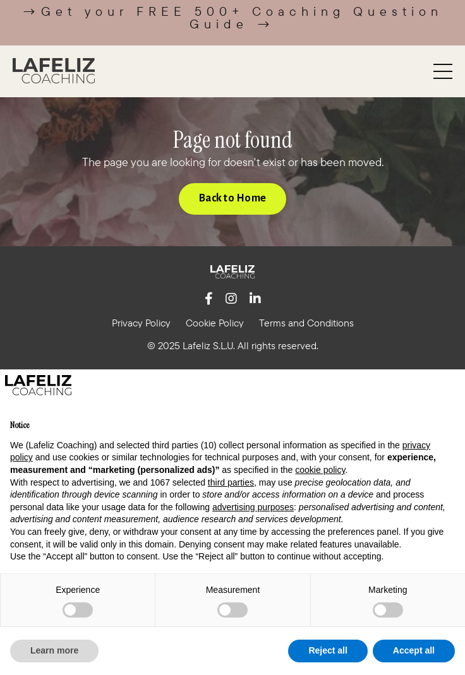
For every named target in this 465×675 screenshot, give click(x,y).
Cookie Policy (215, 322)
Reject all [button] (327, 650)
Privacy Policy (141, 322)
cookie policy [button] (320, 470)
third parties (231, 482)
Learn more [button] (54, 650)
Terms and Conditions (306, 322)
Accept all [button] (414, 650)
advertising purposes (253, 507)
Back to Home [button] (232, 198)
